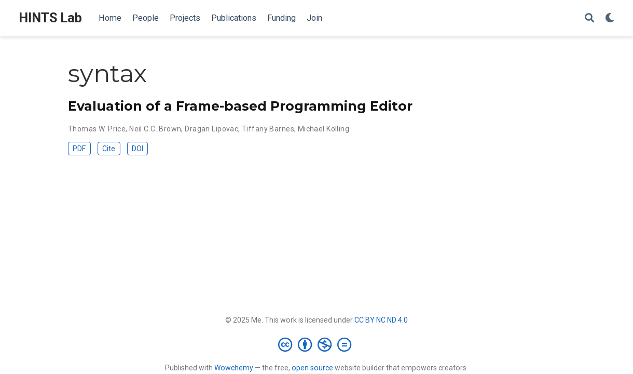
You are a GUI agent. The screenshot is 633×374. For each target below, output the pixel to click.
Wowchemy (233, 368)
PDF (79, 148)
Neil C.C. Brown (155, 129)
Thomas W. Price (97, 129)
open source (312, 368)
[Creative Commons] (316, 344)
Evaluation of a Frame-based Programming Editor (240, 106)
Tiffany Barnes (268, 129)
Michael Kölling (323, 129)
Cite (108, 148)
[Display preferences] (609, 18)
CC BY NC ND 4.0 (381, 320)
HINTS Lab (50, 17)
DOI (137, 148)
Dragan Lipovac (211, 129)
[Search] (589, 18)
